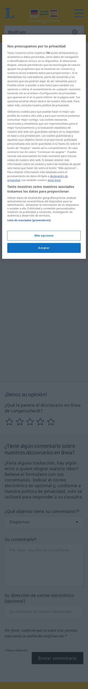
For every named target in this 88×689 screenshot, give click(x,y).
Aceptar (44, 319)
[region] (44, 218)
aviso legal (54, 251)
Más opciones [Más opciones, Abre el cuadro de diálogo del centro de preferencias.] (44, 307)
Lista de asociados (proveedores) (29, 292)
